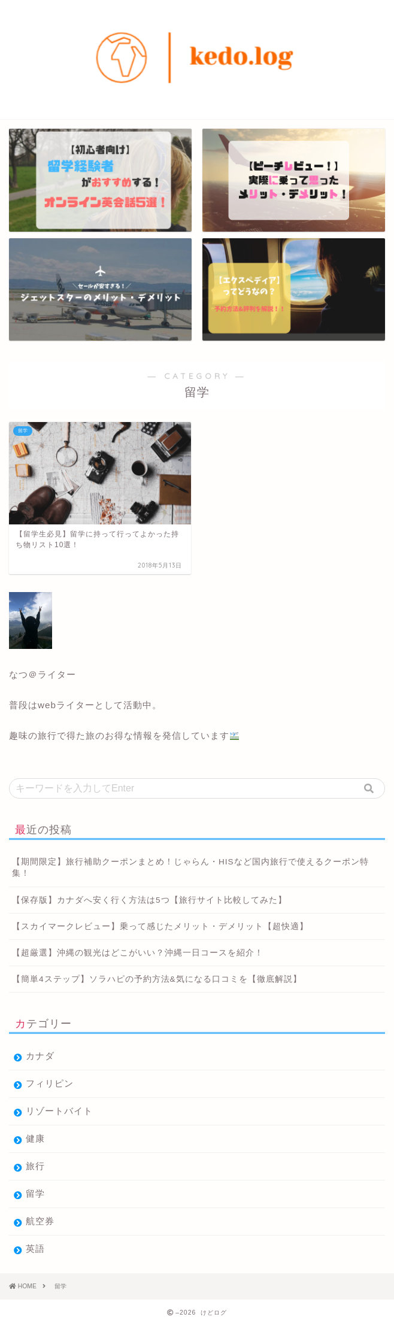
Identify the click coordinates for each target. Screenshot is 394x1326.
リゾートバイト (59, 1111)
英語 (35, 1248)
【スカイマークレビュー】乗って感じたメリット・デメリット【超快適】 (160, 926)
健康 (35, 1138)
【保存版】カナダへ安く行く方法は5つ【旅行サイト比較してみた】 (149, 900)
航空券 (40, 1221)
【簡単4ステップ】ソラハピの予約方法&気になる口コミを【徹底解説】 (157, 979)
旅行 (35, 1166)
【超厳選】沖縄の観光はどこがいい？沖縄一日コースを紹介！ (137, 952)
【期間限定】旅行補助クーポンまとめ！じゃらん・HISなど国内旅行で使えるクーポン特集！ (190, 867)
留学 (35, 1193)
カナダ (40, 1056)
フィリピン (50, 1083)
